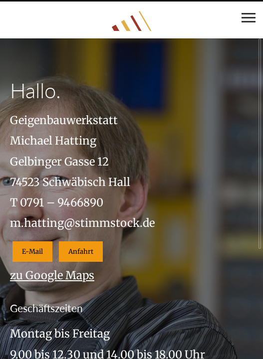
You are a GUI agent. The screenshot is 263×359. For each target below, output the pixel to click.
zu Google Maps (52, 275)
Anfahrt (80, 251)
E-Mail (32, 251)
